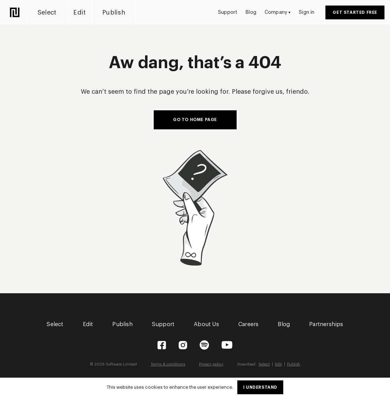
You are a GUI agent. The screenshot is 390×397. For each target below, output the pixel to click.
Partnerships (326, 324)
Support (227, 12)
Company (278, 12)
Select (47, 12)
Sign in (306, 12)
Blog (251, 12)
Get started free (355, 12)
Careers (248, 324)
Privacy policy (211, 364)
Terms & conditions (168, 364)
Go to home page (195, 120)
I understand (260, 387)
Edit (79, 12)
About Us (206, 324)
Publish (113, 12)
